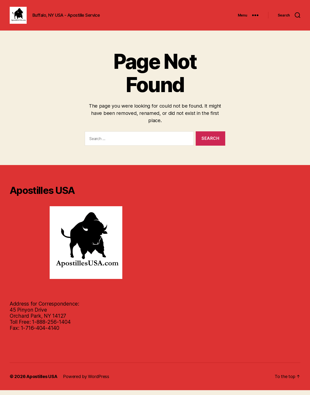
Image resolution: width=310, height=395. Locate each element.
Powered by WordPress (86, 381)
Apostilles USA (41, 381)
